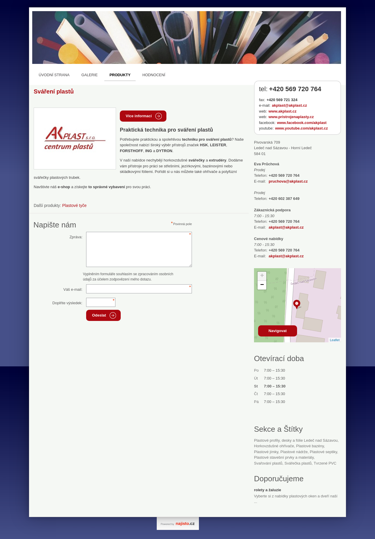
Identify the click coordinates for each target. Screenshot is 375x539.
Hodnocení (153, 75)
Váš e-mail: (72, 289)
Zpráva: (75, 237)
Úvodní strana (54, 75)
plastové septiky (323, 452)
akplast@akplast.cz (289, 105)
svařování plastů (268, 463)
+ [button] (262, 276)
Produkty (120, 75)
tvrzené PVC (325, 463)
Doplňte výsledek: (67, 303)
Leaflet (335, 340)
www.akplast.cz (282, 111)
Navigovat (277, 331)
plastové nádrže (294, 452)
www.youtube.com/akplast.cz (301, 128)
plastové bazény (310, 446)
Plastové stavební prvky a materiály (284, 457)
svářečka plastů (298, 463)
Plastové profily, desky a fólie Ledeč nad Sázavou (296, 440)
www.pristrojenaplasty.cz (291, 117)
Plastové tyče (74, 205)
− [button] (262, 285)
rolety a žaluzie (267, 490)
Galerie (89, 75)
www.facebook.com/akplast (301, 122)
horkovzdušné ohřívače (274, 446)
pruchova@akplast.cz (288, 181)
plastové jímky (266, 452)
